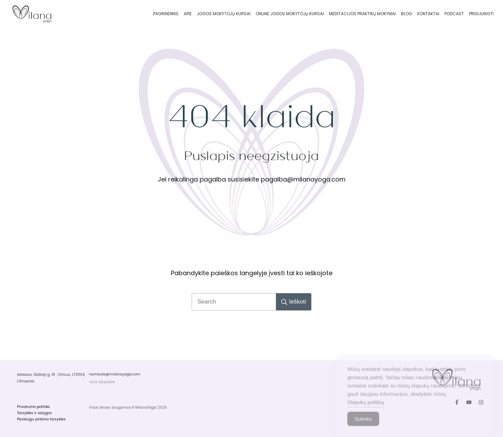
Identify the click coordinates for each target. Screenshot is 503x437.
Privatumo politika (33, 406)
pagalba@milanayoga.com (303, 179)
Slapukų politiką (365, 408)
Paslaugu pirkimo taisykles (41, 419)
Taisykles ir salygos (34, 413)
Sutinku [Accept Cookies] (363, 425)
